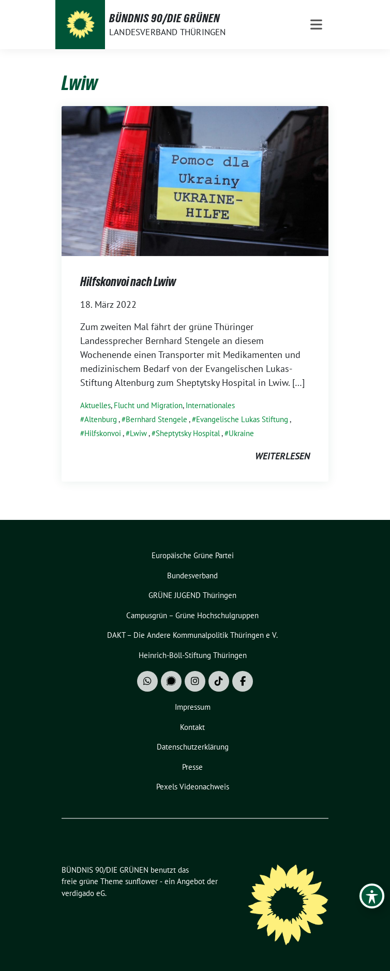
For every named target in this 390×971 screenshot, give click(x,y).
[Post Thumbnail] (195, 180)
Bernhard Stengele (156, 419)
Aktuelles (95, 405)
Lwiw (138, 433)
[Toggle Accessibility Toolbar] (371, 896)
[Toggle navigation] (316, 24)
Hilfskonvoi (102, 433)
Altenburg (100, 419)
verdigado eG (83, 893)
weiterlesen (282, 456)
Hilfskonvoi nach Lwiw (128, 282)
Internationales (210, 405)
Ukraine (241, 433)
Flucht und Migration (148, 405)
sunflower (141, 881)
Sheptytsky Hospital (188, 433)
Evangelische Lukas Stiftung (242, 419)
